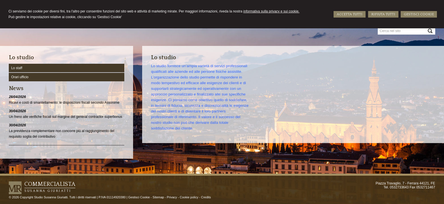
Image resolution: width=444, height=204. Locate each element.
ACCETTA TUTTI (349, 14)
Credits (206, 197)
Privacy (172, 197)
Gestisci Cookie (139, 197)
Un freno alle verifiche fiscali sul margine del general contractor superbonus (65, 117)
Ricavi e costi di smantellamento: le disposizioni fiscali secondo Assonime (64, 103)
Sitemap (158, 197)
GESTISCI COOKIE (419, 14)
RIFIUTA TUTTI (383, 14)
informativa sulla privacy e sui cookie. (271, 11)
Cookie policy (189, 197)
